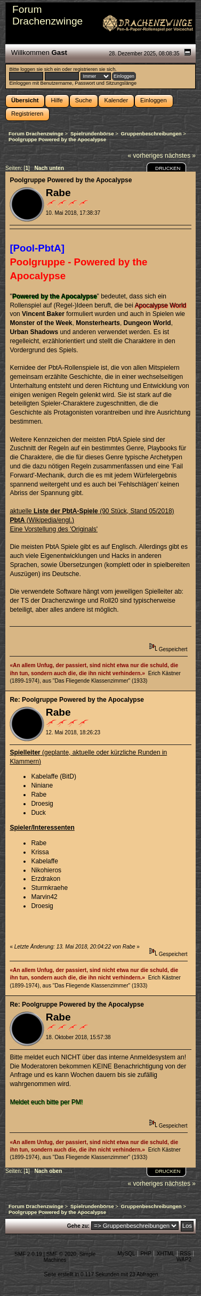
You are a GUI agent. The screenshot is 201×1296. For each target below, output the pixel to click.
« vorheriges (145, 155)
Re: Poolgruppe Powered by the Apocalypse (77, 699)
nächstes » (180, 155)
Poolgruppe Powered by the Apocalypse (71, 180)
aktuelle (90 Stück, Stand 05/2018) (92, 511)
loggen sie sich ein (40, 69)
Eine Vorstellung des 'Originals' (54, 529)
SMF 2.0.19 (28, 1254)
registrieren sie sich (94, 69)
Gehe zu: (78, 1226)
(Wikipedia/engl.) (42, 520)
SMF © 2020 (61, 1254)
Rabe (58, 192)
